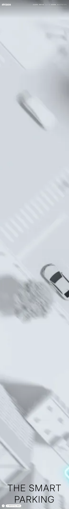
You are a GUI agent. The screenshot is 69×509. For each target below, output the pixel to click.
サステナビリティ (62, 4)
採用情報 (53, 4)
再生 (3, 505)
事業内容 (41, 4)
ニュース (47, 4)
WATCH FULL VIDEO (14, 505)
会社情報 (35, 4)
